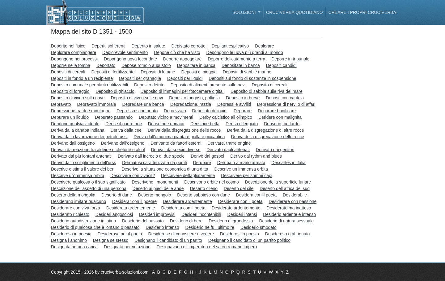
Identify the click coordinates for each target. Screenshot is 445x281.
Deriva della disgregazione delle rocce (267, 136)
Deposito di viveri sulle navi (137, 97)
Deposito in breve (243, 97)
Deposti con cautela (285, 97)
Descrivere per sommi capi (246, 175)
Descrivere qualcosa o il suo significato (88, 182)
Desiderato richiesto (70, 214)
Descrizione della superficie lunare (278, 182)
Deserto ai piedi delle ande (158, 188)
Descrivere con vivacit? (132, 175)
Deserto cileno (204, 188)
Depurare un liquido (70, 117)
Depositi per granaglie (140, 78)
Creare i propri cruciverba (362, 12)
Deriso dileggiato (242, 123)
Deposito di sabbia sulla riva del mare (267, 91)
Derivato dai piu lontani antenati (81, 156)
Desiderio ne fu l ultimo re (209, 227)
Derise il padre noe (123, 123)
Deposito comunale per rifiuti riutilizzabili (89, 84)
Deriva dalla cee (126, 130)
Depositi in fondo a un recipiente (82, 78)
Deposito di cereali (269, 84)
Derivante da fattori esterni (175, 143)
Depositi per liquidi (184, 78)
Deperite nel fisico (68, 45)
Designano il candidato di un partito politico (249, 240)
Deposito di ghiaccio (114, 91)
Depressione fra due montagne (80, 110)
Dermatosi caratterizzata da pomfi (154, 162)
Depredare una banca (143, 104)
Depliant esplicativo (230, 45)
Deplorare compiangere (73, 52)
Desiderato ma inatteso (289, 207)
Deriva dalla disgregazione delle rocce (184, 130)
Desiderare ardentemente (187, 201)
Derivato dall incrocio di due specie (151, 156)
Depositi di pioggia (199, 71)
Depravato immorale (96, 104)
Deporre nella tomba (70, 65)
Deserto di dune (116, 194)
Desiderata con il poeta (183, 207)
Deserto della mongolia (73, 194)
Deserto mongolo (154, 194)
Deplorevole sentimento (125, 52)
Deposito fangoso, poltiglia (194, 97)
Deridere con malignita (280, 117)
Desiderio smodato (258, 227)
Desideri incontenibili (201, 214)
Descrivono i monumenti (155, 182)
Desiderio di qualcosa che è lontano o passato (95, 227)
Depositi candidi (281, 65)
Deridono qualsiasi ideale (75, 123)
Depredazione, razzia (190, 104)
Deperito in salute (148, 45)
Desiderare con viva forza (75, 207)
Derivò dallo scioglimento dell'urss (83, 162)
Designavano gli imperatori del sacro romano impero (207, 246)
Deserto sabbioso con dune (203, 194)
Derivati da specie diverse (175, 149)
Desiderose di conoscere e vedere (181, 233)
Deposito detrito (149, 84)
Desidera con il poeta (256, 194)
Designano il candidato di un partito (168, 240)
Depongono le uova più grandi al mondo (244, 52)
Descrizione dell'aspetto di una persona (88, 188)
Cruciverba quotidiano (294, 12)
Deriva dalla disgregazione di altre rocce (265, 130)
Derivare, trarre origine (229, 143)
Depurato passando (114, 117)
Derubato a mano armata (241, 162)
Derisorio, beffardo (281, 123)
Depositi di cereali (68, 71)
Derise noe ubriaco (166, 123)
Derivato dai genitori (275, 149)
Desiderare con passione (293, 201)
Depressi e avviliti (234, 104)
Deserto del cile (239, 188)
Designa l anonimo (69, 240)
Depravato (61, 104)
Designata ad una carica (74, 246)
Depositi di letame (158, 71)
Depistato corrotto (188, 45)
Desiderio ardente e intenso (289, 214)
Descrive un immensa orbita (241, 169)
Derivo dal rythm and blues (256, 156)
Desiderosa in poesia (71, 233)
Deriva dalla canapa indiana (77, 130)
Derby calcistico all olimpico (225, 117)
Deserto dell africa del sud (285, 188)
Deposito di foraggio (70, 91)
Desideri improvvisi (157, 214)
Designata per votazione (127, 246)
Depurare (243, 110)
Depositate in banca (241, 65)
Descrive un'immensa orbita (77, 175)
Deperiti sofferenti (108, 45)
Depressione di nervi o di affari (286, 104)
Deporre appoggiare (182, 58)
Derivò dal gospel (207, 156)
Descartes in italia (288, 162)
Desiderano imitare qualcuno (78, 201)
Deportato (105, 65)
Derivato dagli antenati (228, 149)
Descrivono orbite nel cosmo (211, 182)
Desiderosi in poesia (239, 233)
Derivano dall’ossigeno (123, 143)
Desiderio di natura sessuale (286, 220)
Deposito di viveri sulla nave (78, 97)
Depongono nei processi (74, 58)
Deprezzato (175, 110)
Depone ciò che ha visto (177, 52)
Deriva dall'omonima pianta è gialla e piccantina (179, 136)
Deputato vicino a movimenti (166, 117)
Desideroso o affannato (287, 233)
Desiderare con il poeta (240, 201)
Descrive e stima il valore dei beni (83, 169)
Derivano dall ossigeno (73, 143)
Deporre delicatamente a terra (236, 58)
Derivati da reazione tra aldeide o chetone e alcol (98, 149)
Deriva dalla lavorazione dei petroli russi (89, 136)
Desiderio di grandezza (231, 220)
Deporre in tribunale (290, 58)
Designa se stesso (110, 240)
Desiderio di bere (186, 220)
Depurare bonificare (277, 110)
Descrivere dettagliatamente (188, 175)
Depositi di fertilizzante (112, 71)
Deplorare (264, 45)
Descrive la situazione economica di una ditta (164, 169)
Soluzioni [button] (244, 12)
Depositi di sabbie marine (247, 71)
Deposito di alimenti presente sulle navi (208, 84)
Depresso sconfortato (137, 110)
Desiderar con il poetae (134, 201)
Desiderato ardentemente (236, 207)
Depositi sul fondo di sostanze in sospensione (252, 78)
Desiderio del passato (143, 220)
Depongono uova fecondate (130, 58)
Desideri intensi (242, 214)
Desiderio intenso (162, 227)
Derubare (202, 162)
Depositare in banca (196, 65)
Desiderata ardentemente (130, 207)
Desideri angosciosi (114, 214)
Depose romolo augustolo (146, 65)
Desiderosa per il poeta (120, 233)
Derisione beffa (204, 123)
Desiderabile (295, 194)
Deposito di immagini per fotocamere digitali (183, 91)
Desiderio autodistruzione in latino (83, 220)
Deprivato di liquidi (209, 110)
